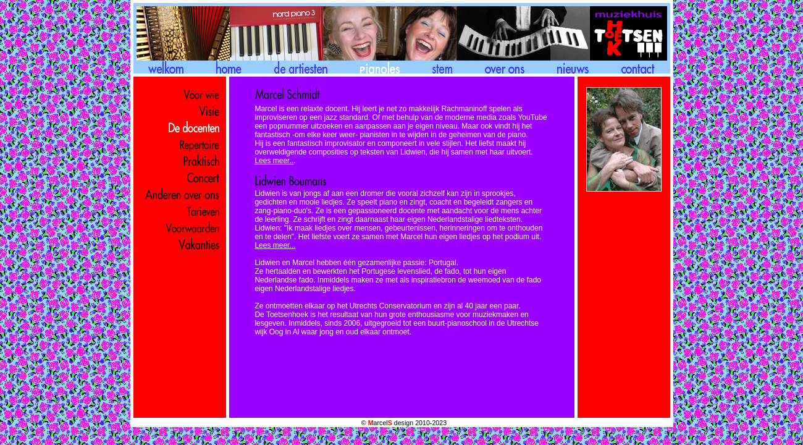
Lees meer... (274, 245)
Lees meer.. (273, 160)
